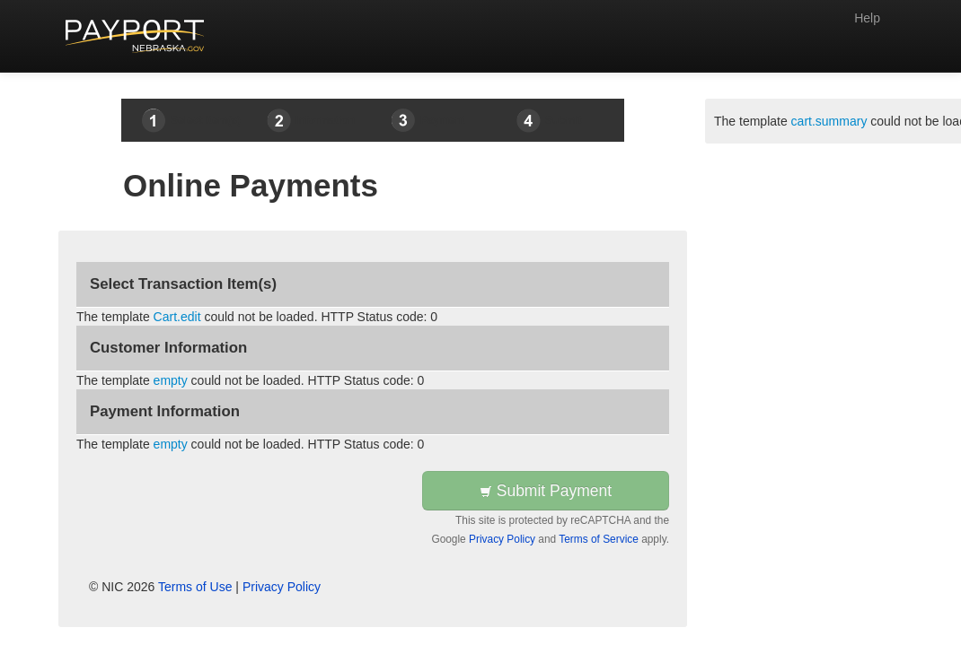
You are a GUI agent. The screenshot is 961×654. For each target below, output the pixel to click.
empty (171, 380)
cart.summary (829, 121)
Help (867, 18)
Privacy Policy (502, 539)
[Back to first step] (135, 36)
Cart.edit (177, 317)
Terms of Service (599, 539)
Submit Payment (546, 491)
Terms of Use (195, 587)
